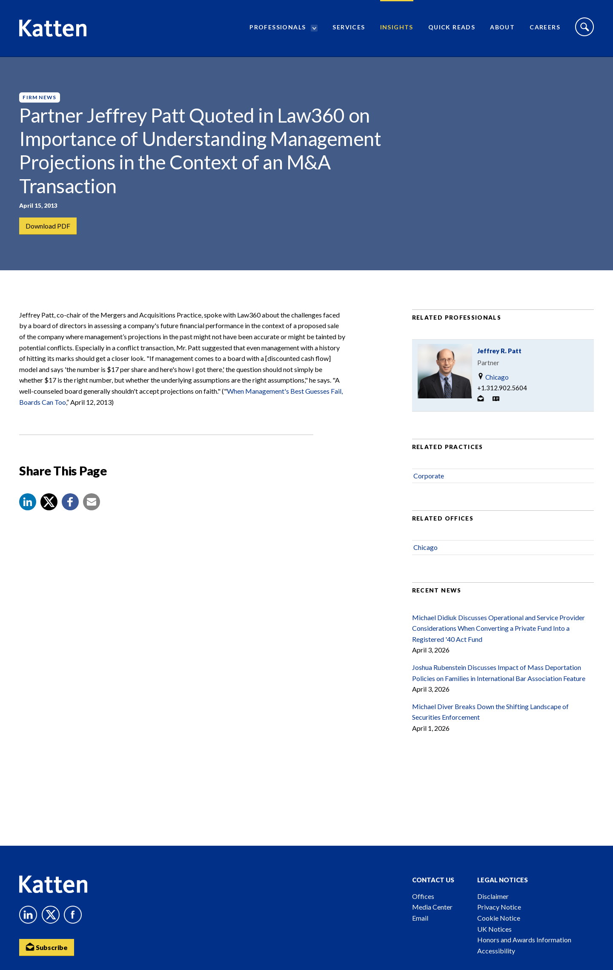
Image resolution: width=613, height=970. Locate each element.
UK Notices (494, 929)
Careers (545, 27)
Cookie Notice (498, 918)
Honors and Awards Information (524, 940)
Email (420, 918)
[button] (27, 503)
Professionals (277, 27)
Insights (396, 27)
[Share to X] (48, 503)
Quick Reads (451, 27)
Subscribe (47, 946)
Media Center (432, 907)
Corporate (428, 477)
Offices (423, 896)
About (502, 27)
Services (348, 27)
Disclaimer (493, 896)
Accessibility (496, 951)
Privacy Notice (499, 907)
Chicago (493, 379)
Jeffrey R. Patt (499, 352)
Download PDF (48, 226)
